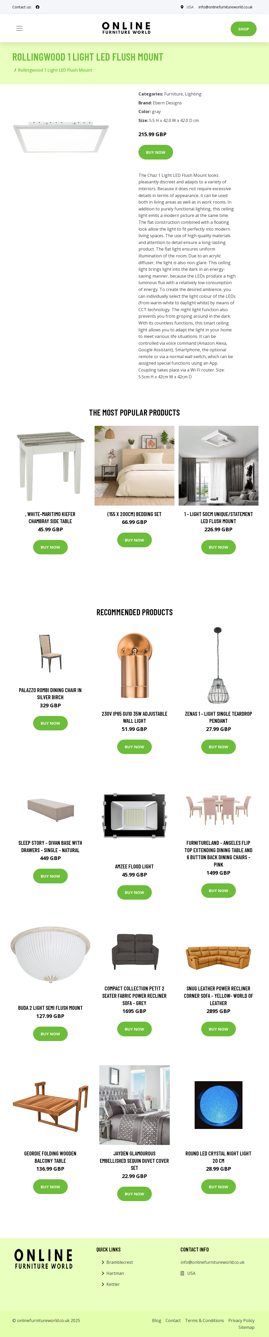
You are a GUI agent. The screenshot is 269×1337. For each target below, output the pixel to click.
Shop (243, 28)
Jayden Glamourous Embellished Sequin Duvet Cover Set (134, 1160)
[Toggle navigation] (19, 28)
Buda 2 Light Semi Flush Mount (50, 1007)
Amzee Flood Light (134, 866)
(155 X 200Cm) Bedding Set (134, 514)
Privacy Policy (241, 1320)
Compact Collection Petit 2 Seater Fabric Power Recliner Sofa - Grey (134, 995)
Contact (173, 1320)
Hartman (115, 1273)
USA (189, 6)
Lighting (193, 94)
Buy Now (155, 152)
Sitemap (247, 1327)
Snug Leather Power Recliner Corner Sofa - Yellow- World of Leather (218, 995)
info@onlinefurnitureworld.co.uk (225, 6)
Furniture (173, 94)
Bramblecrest (119, 1262)
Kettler (113, 1284)
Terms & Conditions (204, 1320)
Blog (156, 1320)
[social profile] (38, 7)
